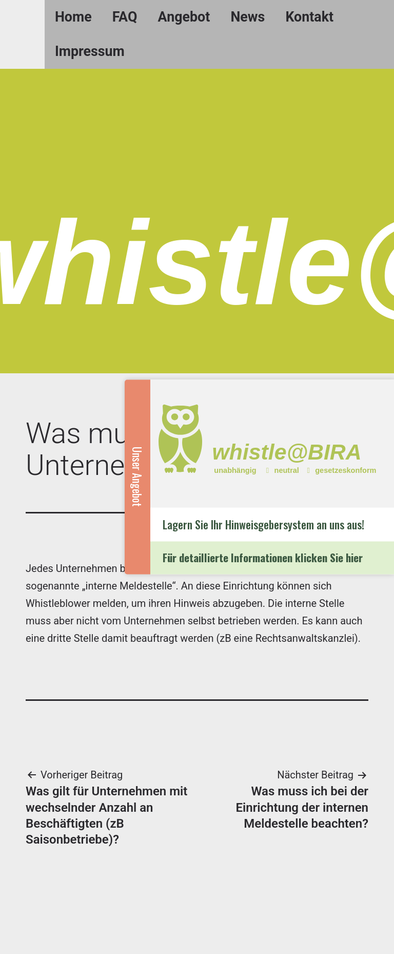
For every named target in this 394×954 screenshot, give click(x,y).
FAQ (124, 17)
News (247, 17)
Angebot (184, 17)
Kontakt (309, 17)
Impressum (90, 51)
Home (73, 17)
